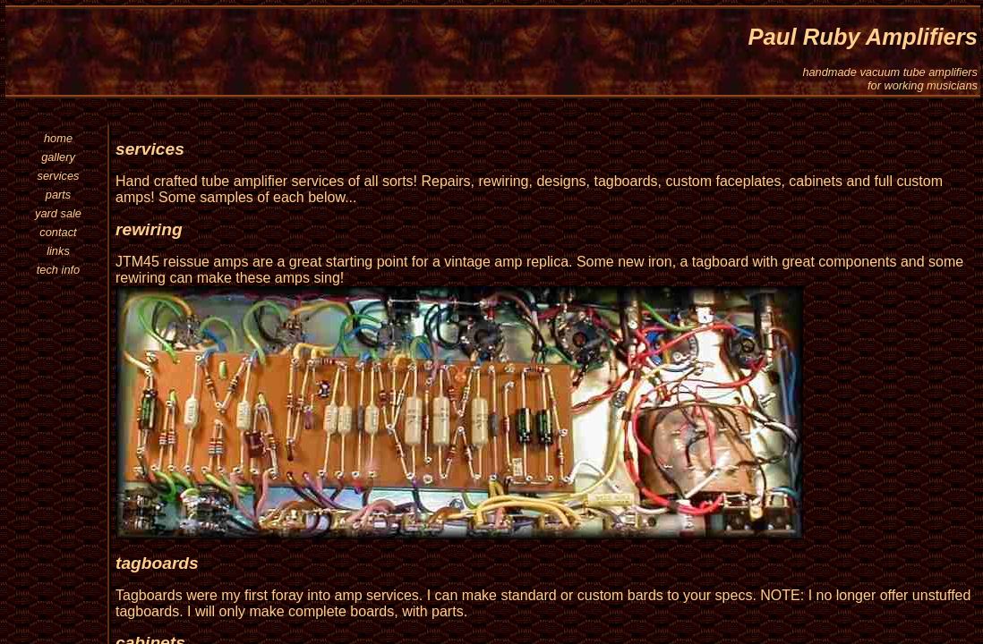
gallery (58, 157)
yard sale (58, 213)
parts (58, 194)
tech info (58, 269)
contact (57, 232)
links (58, 251)
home (58, 138)
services (59, 175)
